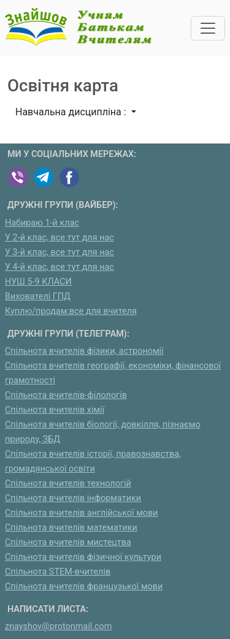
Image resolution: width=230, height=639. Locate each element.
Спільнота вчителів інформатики (73, 498)
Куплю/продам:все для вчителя (71, 311)
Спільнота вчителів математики (71, 527)
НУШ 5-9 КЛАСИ (38, 282)
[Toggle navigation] (208, 28)
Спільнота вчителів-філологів (66, 395)
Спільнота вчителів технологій (68, 483)
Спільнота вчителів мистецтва (68, 542)
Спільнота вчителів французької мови (84, 586)
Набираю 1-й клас (42, 223)
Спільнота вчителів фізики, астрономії (84, 351)
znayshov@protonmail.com (58, 626)
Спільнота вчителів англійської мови (81, 513)
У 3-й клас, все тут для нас (59, 252)
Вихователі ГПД (38, 296)
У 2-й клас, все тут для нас (59, 237)
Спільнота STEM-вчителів (57, 572)
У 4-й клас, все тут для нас (59, 267)
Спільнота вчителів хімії (54, 410)
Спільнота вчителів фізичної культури (83, 557)
